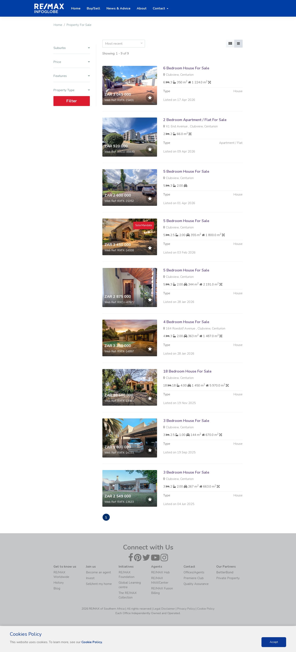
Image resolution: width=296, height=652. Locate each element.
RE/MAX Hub (160, 573)
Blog (56, 589)
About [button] (142, 8)
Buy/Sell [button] (93, 8)
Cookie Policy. (92, 642)
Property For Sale (78, 25)
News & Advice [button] (118, 8)
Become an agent (98, 573)
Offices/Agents (194, 573)
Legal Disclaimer (164, 609)
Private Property (228, 578)
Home (57, 25)
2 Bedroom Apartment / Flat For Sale (195, 119)
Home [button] (76, 8)
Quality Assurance (196, 584)
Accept (274, 642)
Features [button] (71, 76)
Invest (90, 578)
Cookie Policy (205, 609)
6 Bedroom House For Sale (186, 68)
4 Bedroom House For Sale (186, 341)
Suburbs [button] (71, 48)
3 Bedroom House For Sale (186, 439)
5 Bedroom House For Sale (186, 190)
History (58, 583)
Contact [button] (159, 8)
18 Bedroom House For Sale (187, 390)
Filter (71, 101)
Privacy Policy (186, 609)
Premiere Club (194, 578)
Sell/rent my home (99, 584)
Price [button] (71, 62)
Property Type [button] (71, 90)
